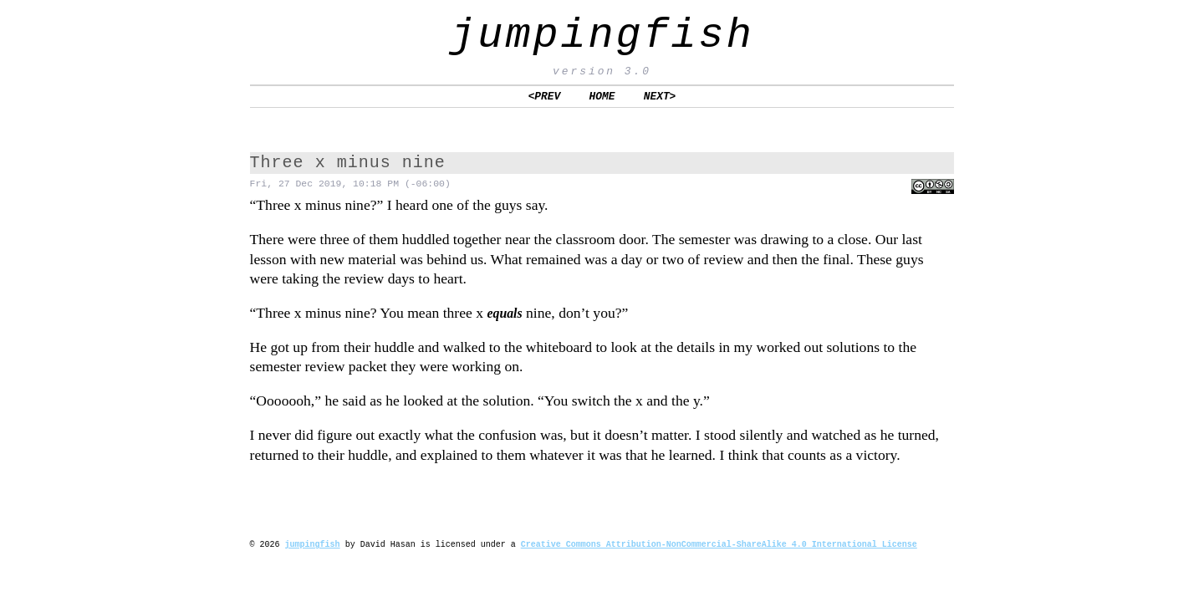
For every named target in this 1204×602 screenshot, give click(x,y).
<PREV (544, 96)
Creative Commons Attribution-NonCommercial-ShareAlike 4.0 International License (719, 544)
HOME (602, 96)
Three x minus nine (348, 163)
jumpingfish (601, 35)
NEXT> (660, 96)
